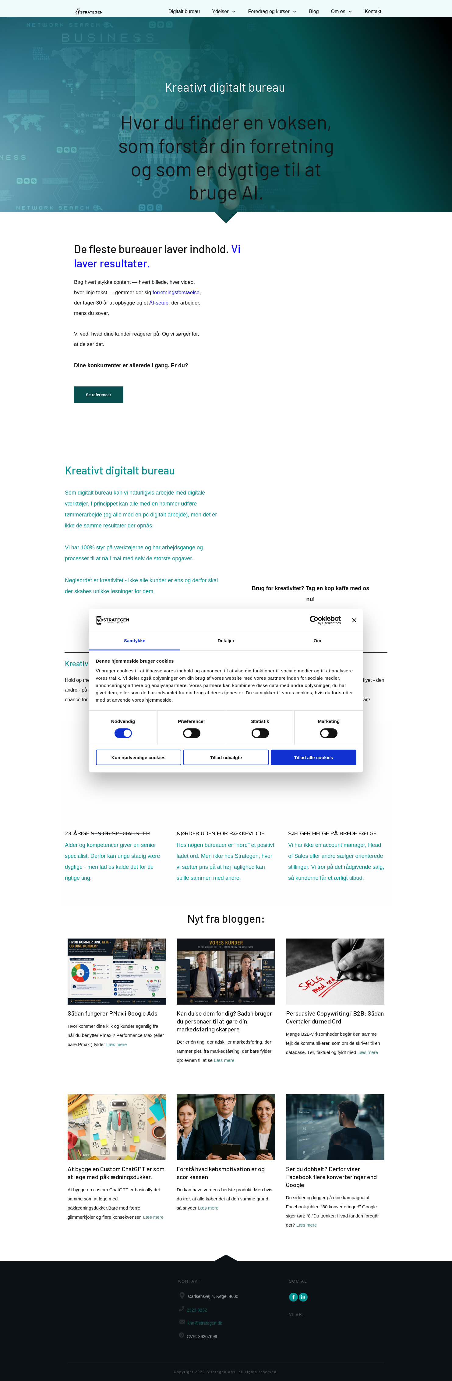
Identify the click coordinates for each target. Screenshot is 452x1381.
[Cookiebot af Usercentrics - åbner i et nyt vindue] (314, 620)
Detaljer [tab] (225, 640)
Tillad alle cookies (313, 757)
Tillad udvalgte (226, 757)
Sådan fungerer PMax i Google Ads (117, 1011)
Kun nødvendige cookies (138, 757)
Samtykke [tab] (134, 640)
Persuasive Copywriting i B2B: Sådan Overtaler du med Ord (335, 1011)
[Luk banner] (354, 620)
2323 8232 (197, 1310)
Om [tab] (317, 640)
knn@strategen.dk (204, 1323)
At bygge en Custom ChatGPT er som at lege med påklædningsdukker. (117, 1171)
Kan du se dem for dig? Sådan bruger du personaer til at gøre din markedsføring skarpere (226, 1011)
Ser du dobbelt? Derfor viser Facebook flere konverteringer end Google (335, 1171)
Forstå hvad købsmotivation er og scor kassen (226, 1171)
